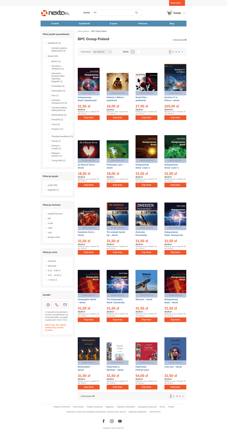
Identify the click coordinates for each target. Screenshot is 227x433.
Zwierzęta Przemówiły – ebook (142, 235)
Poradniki (57, 119)
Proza (55, 124)
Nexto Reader (78, 407)
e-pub (50, 223)
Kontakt (171, 407)
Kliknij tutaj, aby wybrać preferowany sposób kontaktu (55, 327)
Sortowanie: (86, 52)
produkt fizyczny (55, 213)
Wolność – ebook (144, 299)
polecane (52, 261)
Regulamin (110, 407)
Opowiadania (59, 115)
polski (52, 185)
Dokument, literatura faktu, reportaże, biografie (58, 77)
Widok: (126, 52)
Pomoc (162, 407)
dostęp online (54, 237)
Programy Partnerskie (61, 407)
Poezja (56, 141)
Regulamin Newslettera (126, 407)
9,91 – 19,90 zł (54, 275)
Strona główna (83, 31)
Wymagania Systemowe (147, 407)
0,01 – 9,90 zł (54, 270)
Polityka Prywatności (95, 407)
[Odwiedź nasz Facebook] (103, 421)
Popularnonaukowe (62, 136)
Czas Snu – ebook (173, 367)
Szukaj (86, 12)
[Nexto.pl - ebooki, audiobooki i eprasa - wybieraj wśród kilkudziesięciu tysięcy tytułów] (55, 13)
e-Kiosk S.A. (120, 428)
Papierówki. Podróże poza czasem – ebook (143, 370)
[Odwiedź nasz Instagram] (111, 421)
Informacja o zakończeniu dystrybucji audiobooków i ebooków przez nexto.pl (96, 412)
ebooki (53, 56)
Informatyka (58, 91)
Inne (55, 95)
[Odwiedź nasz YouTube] (120, 421)
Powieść (57, 129)
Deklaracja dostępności (138, 412)
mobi (50, 228)
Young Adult (58, 160)
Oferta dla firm (155, 412)
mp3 (50, 232)
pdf (49, 218)
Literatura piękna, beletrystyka (59, 49)
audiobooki (54, 43)
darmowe (52, 266)
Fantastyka (58, 86)
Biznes (56, 61)
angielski (53, 190)
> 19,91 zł (52, 280)
